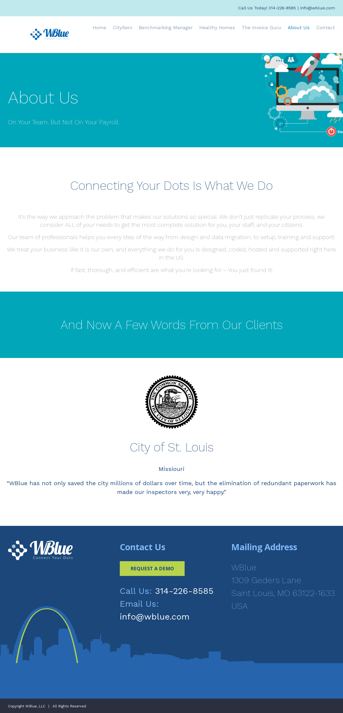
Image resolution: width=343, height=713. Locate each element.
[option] (171, 438)
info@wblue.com (317, 7)
